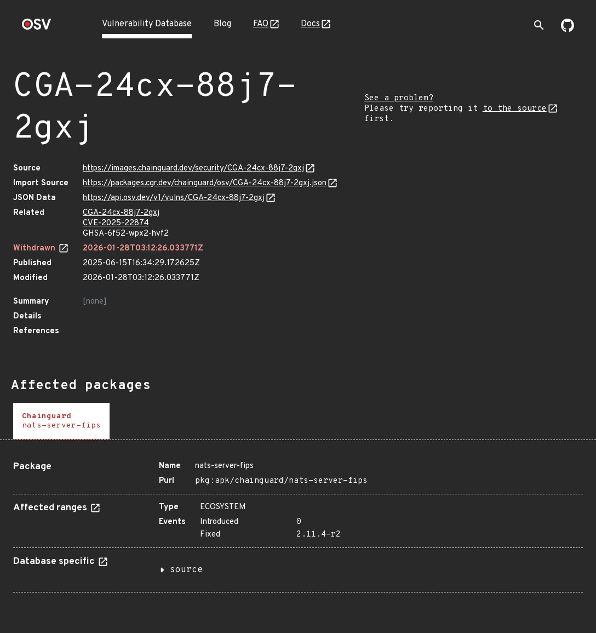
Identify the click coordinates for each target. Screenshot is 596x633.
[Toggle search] (539, 25)
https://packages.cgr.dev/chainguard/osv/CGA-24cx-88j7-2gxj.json (204, 183)
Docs (310, 24)
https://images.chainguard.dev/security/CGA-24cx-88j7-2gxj (193, 168)
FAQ (260, 24)
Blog (222, 24)
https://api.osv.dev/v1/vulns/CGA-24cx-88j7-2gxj (174, 198)
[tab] (61, 421)
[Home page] (36, 27)
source (186, 569)
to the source (515, 109)
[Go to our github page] (567, 29)
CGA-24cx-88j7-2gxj (121, 213)
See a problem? (398, 98)
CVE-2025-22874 (116, 223)
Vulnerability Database (147, 24)
